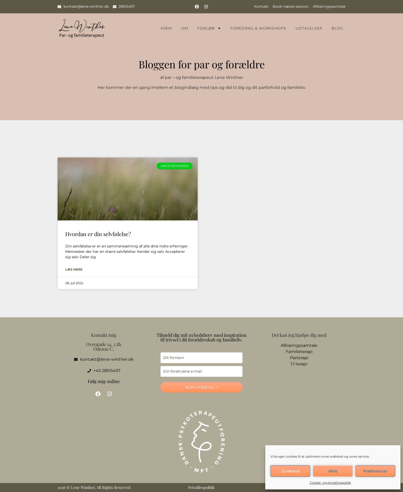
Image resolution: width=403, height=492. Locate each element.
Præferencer (375, 471)
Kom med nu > (201, 387)
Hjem (166, 28)
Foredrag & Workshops (258, 28)
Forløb (209, 28)
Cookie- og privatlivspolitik (330, 483)
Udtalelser (309, 28)
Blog (337, 28)
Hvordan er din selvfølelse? (98, 233)
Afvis (332, 471)
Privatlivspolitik (201, 487)
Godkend (290, 471)
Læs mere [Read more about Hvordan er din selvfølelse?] (74, 269)
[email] (201, 371)
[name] (201, 357)
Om (184, 28)
